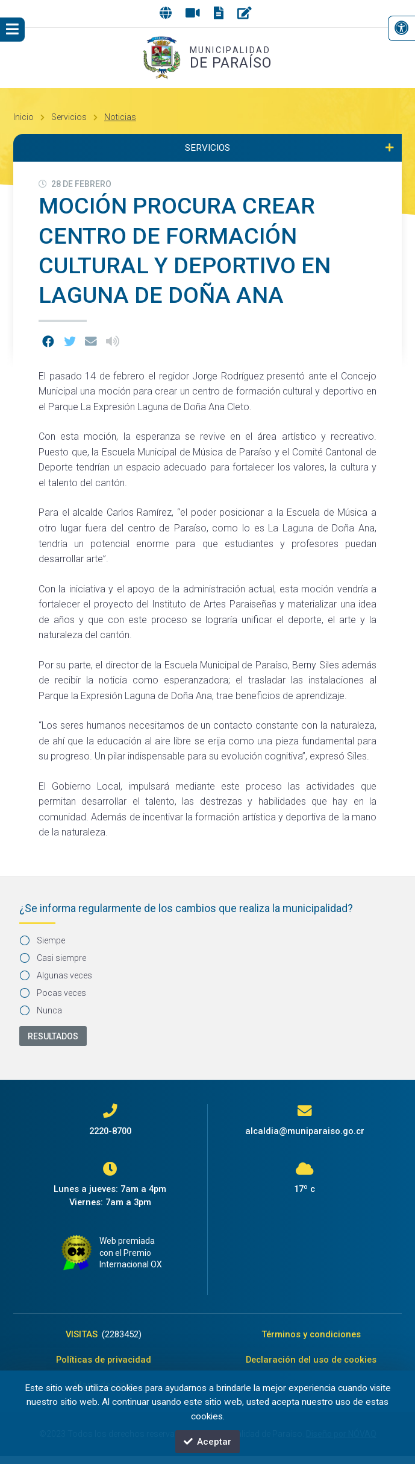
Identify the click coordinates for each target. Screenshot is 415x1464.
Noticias (120, 117)
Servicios (69, 117)
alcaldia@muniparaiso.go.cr (304, 1131)
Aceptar (207, 1441)
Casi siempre (53, 958)
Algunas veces (56, 975)
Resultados (53, 1036)
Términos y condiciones (311, 1335)
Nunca (41, 1010)
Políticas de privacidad (103, 1363)
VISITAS (104, 1335)
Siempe (42, 940)
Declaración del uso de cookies (311, 1363)
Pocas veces (53, 993)
